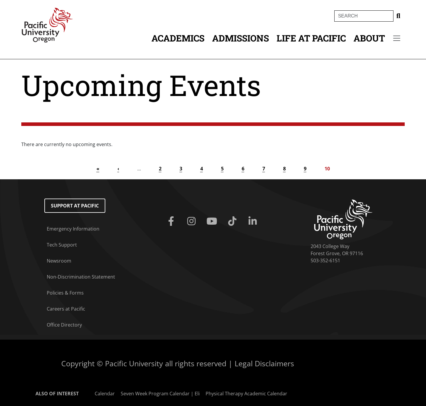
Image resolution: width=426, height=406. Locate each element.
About (369, 38)
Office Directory (64, 325)
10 (327, 168)
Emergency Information (73, 229)
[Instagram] (192, 221)
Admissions (240, 38)
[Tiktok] (233, 221)
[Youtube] (212, 221)
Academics (177, 38)
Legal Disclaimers (264, 363)
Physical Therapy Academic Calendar (246, 393)
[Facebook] (172, 221)
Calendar (105, 393)
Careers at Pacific (66, 309)
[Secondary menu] (397, 38)
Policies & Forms (65, 293)
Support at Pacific (75, 205)
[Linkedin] (254, 221)
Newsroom (59, 261)
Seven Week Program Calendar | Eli (160, 393)
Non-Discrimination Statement (81, 277)
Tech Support (62, 245)
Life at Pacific (311, 38)
